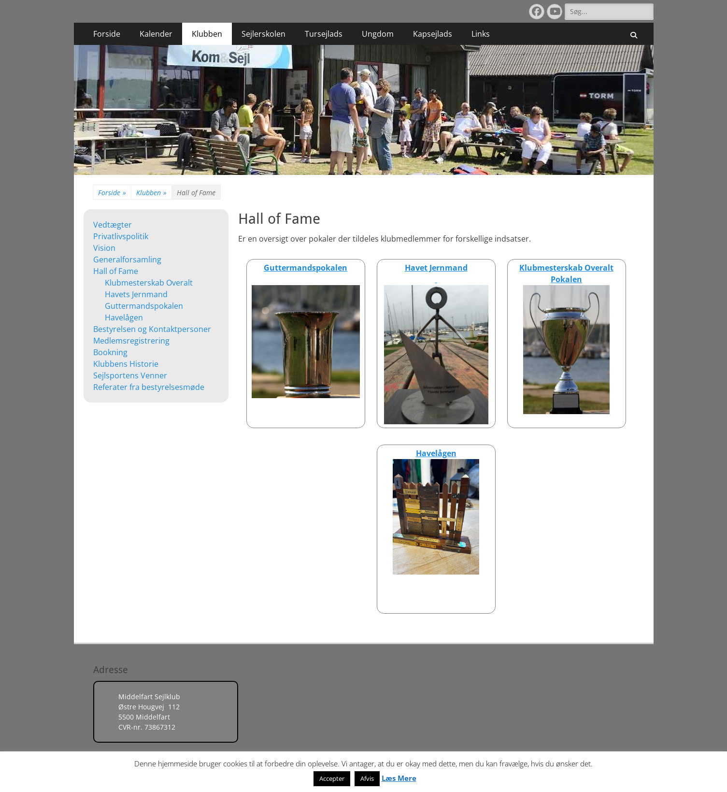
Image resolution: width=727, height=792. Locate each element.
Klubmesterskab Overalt (149, 282)
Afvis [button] (367, 778)
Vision (104, 248)
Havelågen (124, 317)
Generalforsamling (127, 259)
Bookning (110, 352)
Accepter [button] (331, 778)
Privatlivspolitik (120, 236)
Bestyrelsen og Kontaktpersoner (152, 329)
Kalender (156, 34)
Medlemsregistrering (131, 340)
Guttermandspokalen (144, 306)
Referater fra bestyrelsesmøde (148, 387)
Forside (106, 34)
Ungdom (378, 34)
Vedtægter (112, 224)
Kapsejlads (432, 34)
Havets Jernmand (136, 294)
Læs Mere (399, 778)
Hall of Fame (115, 271)
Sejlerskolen (263, 34)
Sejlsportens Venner (130, 375)
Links (480, 34)
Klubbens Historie (125, 364)
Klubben (207, 34)
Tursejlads (323, 34)
